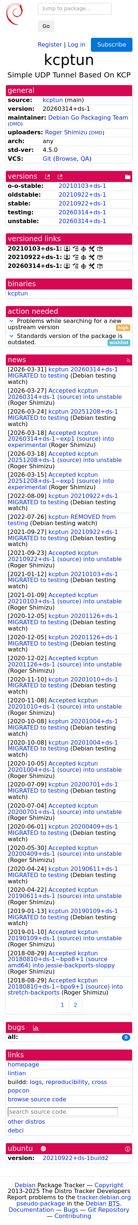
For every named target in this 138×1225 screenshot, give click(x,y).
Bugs (71, 1209)
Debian (25, 1185)
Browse (66, 158)
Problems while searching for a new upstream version (69, 324)
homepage (23, 1064)
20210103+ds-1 (82, 185)
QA (85, 158)
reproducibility (67, 1082)
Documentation (31, 1209)
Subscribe (111, 44)
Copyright (109, 1185)
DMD (15, 124)
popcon (18, 1090)
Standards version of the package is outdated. (69, 339)
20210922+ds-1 (82, 194)
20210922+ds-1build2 (76, 1158)
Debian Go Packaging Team (88, 117)
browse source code (37, 1099)
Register (50, 44)
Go (46, 26)
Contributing (72, 1216)
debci (16, 1130)
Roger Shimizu (66, 132)
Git (47, 158)
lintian (17, 1073)
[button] (11, 320)
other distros (26, 1121)
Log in (76, 44)
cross (99, 1082)
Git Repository (109, 1209)
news (17, 360)
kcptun (53, 100)
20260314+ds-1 (82, 212)
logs (36, 1082)
